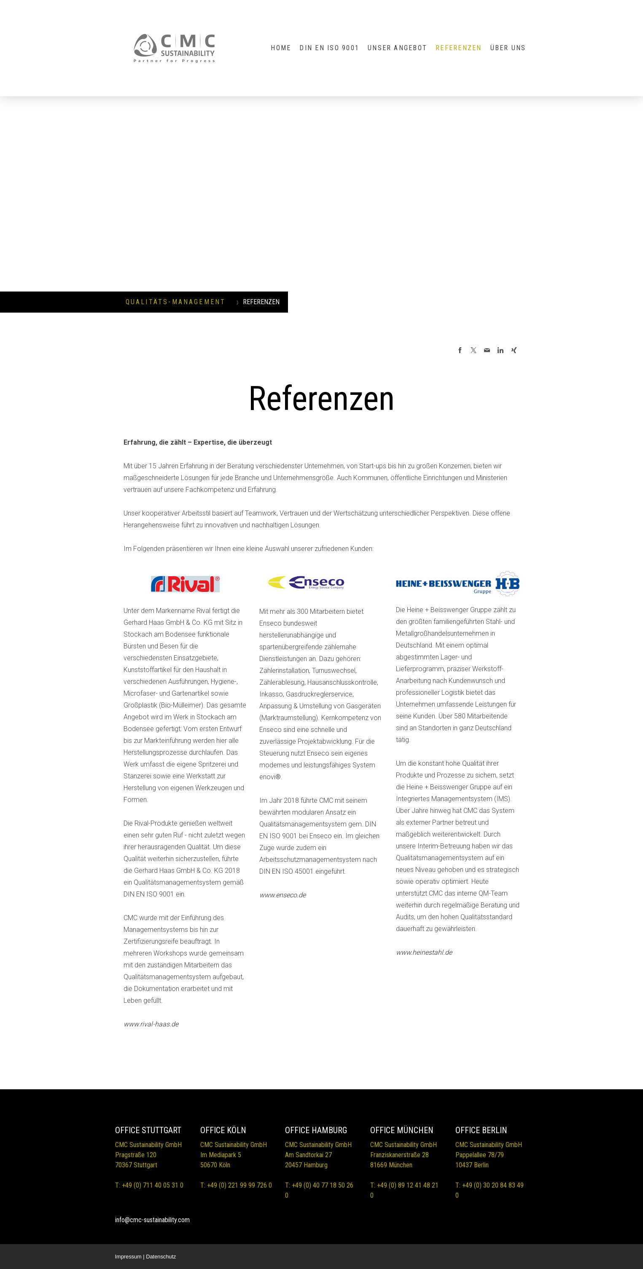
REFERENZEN (459, 48)
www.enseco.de (282, 895)
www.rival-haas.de (151, 1024)
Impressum (128, 1256)
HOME (281, 48)
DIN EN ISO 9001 (329, 48)
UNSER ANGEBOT (397, 48)
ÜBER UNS (508, 48)
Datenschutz (161, 1256)
